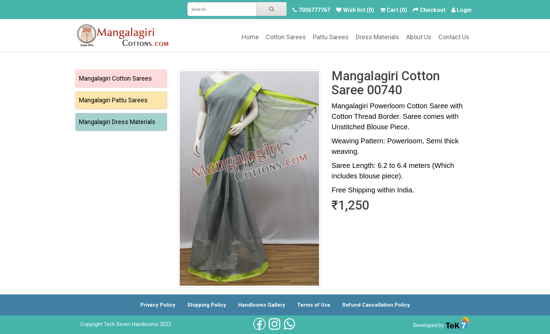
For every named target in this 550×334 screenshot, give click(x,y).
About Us (418, 37)
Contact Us (453, 37)
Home (250, 37)
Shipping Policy (206, 305)
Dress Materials (377, 37)
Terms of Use (313, 305)
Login (464, 10)
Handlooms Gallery (261, 305)
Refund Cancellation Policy (376, 305)
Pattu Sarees (331, 37)
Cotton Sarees (286, 37)
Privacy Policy (157, 305)
